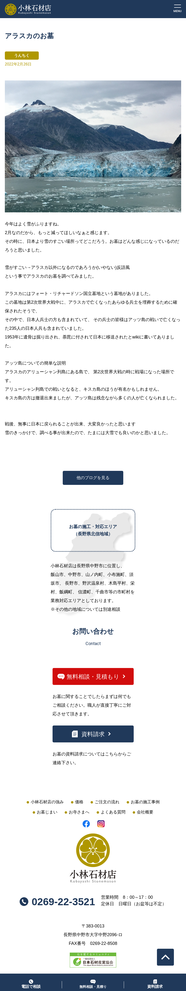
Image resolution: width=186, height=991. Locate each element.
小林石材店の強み (47, 802)
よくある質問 (113, 812)
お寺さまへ (79, 812)
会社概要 (145, 812)
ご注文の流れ (107, 802)
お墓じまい (47, 812)
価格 (79, 802)
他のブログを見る (93, 477)
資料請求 (93, 734)
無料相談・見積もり (93, 676)
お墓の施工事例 (145, 802)
